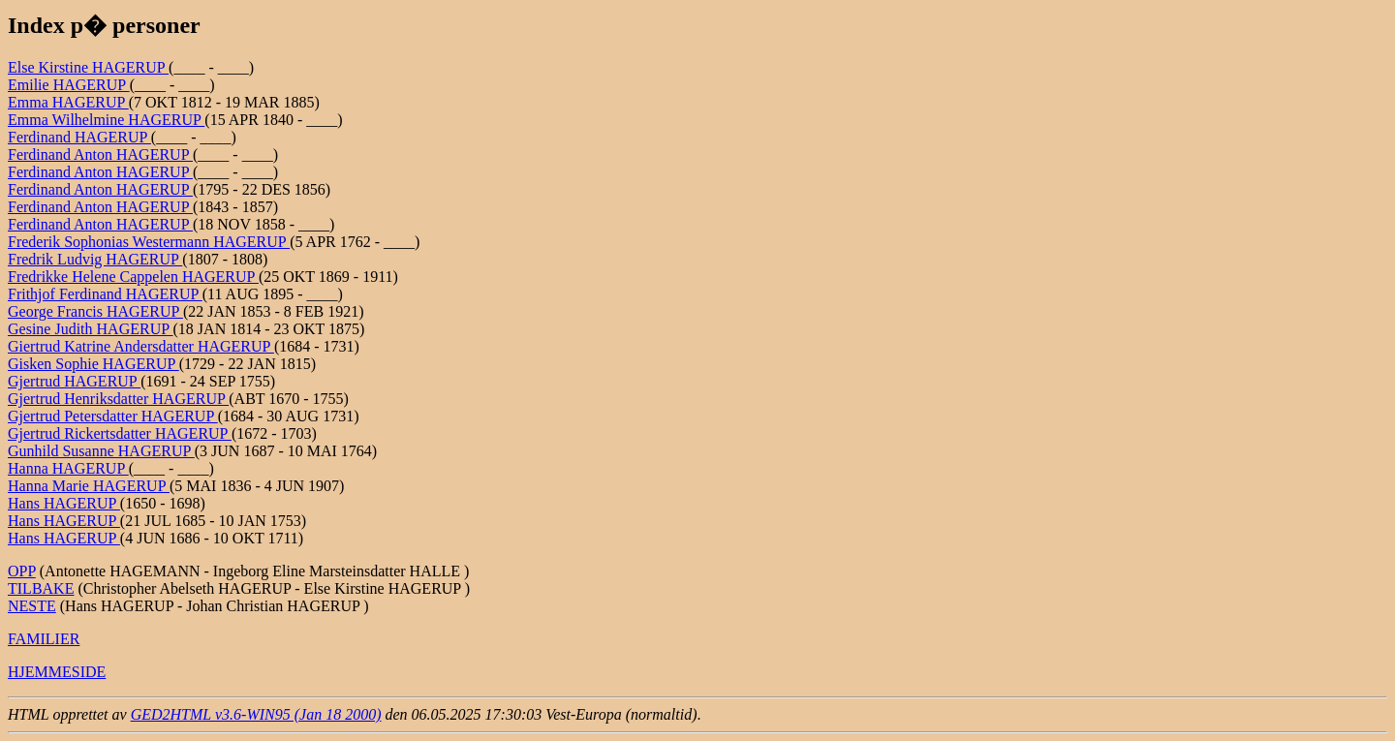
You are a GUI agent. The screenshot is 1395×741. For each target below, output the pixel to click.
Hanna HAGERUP (68, 468)
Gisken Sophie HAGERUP (93, 363)
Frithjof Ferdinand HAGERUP (105, 294)
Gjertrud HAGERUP (74, 381)
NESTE (32, 606)
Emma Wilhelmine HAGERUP (106, 119)
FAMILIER (43, 639)
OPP (22, 571)
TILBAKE (41, 588)
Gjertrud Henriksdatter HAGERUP (118, 398)
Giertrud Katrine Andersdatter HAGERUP (141, 346)
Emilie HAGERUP (69, 85)
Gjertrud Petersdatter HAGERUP (113, 416)
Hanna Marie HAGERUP (89, 486)
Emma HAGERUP (68, 102)
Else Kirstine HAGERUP (88, 67)
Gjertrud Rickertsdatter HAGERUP (120, 433)
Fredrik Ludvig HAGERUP (95, 259)
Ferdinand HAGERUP (79, 137)
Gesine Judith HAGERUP (90, 329)
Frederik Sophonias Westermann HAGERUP (149, 241)
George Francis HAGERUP (95, 311)
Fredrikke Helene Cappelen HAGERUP (133, 276)
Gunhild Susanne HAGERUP (101, 451)
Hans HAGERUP (64, 503)
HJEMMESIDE (57, 672)
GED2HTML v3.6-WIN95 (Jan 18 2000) (256, 714)
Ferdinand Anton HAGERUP (100, 154)
